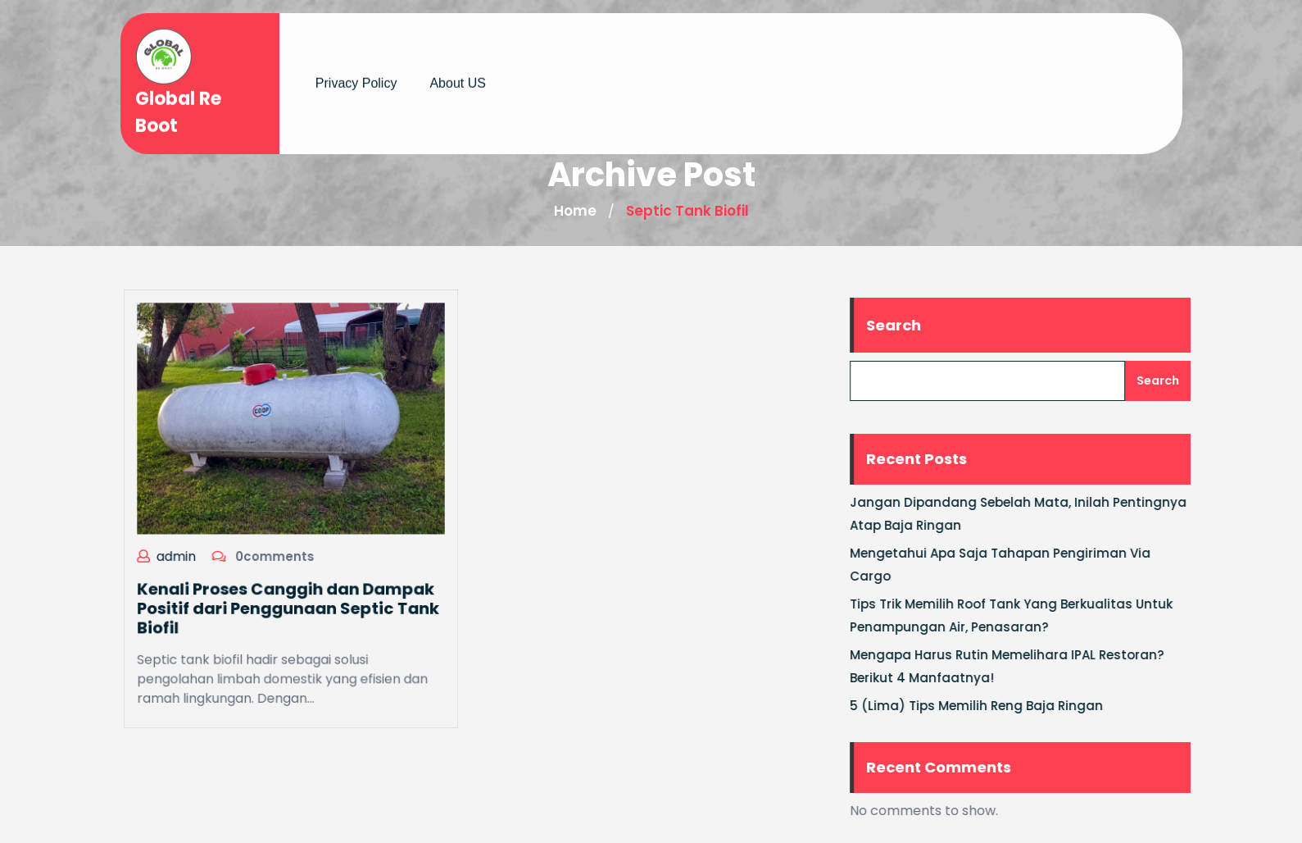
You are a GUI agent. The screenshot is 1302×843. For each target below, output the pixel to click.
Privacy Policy (356, 77)
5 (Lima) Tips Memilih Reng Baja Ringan (990, 705)
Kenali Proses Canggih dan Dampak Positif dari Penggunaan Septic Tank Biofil (287, 605)
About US (457, 77)
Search (907, 325)
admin (179, 554)
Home (575, 211)
